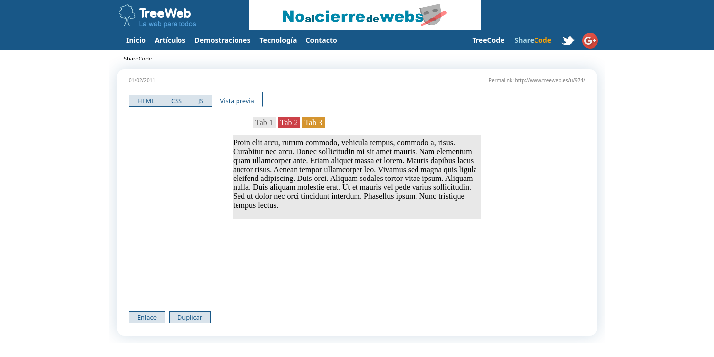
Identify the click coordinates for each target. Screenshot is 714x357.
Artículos (170, 40)
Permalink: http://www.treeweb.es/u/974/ (537, 80)
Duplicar (190, 317)
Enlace (147, 317)
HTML (146, 100)
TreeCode (488, 40)
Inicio (136, 40)
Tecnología (278, 40)
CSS (176, 100)
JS (201, 100)
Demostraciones (222, 40)
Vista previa (237, 100)
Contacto (321, 40)
